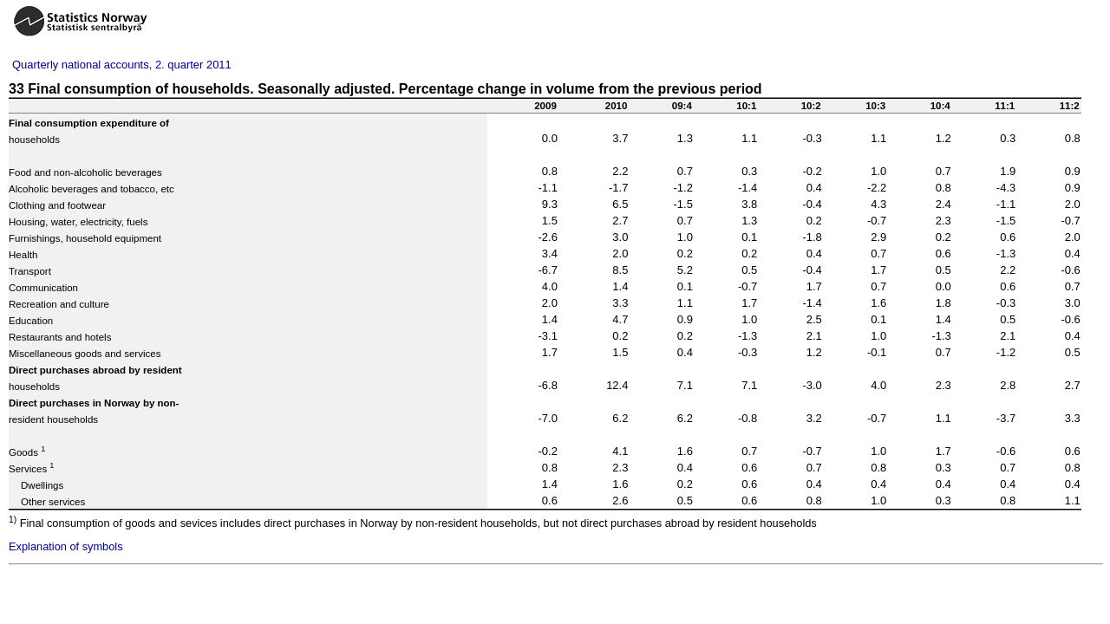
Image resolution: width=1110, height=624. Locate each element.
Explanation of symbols (66, 546)
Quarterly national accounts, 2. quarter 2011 (122, 64)
